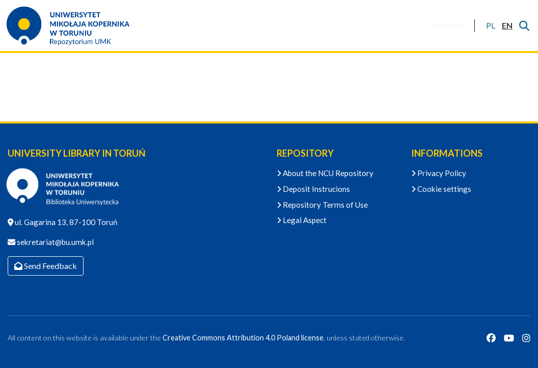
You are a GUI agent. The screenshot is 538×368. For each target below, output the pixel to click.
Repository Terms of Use (322, 204)
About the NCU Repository (325, 173)
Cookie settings (441, 188)
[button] (490, 25)
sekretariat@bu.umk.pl (54, 242)
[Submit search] (524, 25)
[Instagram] (526, 338)
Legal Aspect (302, 220)
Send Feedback (45, 266)
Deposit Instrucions (313, 188)
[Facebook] (491, 338)
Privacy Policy (438, 173)
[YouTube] (509, 338)
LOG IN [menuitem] (446, 25)
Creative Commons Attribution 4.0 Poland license (243, 337)
